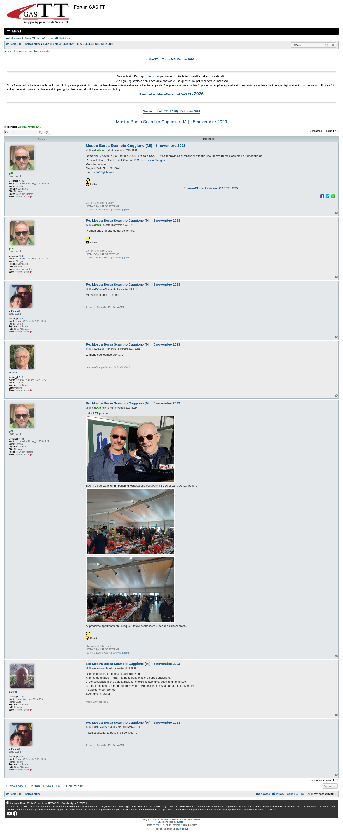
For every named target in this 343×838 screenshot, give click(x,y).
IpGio (11, 173)
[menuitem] (36, 38)
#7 (87, 727)
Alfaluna (13, 372)
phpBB (159, 825)
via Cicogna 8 (159, 160)
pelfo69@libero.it (103, 172)
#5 (87, 408)
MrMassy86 (34, 126)
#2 (87, 225)
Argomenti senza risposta (18, 51)
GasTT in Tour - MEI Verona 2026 (171, 59)
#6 (87, 668)
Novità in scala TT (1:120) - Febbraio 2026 (171, 111)
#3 (87, 289)
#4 (87, 349)
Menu (16, 31)
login (142, 76)
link (193, 81)
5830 (21, 318)
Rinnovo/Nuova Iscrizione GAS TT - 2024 (211, 188)
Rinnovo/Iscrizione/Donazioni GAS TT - (171, 93)
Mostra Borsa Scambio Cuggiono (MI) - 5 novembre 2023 (171, 121)
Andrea (22, 126)
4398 (21, 181)
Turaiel (180, 822)
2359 (21, 696)
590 (21, 377)
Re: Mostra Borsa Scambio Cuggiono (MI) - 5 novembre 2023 (133, 220)
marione (13, 692)
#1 (87, 150)
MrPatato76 (14, 311)
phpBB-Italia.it (181, 829)
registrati (153, 76)
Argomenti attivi (42, 51)
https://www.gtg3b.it (118, 209)
